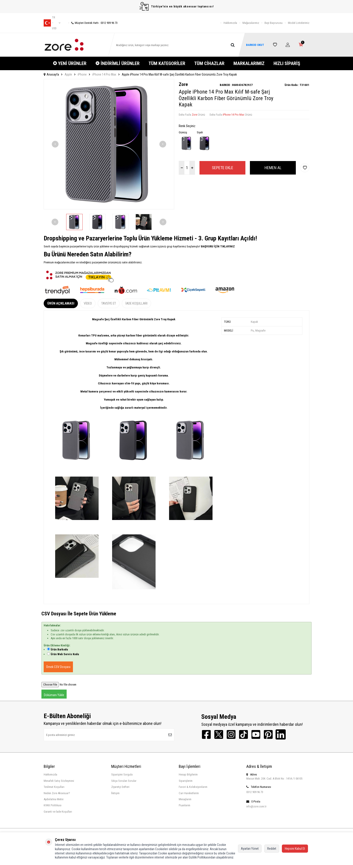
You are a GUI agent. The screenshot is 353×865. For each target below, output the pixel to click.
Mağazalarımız (250, 23)
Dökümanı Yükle (54, 695)
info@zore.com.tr (256, 806)
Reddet (271, 848)
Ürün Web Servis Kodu (65, 654)
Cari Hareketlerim (189, 793)
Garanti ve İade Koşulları (58, 811)
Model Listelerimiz (298, 23)
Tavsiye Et (108, 303)
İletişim (115, 793)
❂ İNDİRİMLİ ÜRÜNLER (117, 63)
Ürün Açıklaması (60, 303)
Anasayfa (51, 74)
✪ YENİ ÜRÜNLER (69, 63)
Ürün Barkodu (59, 649)
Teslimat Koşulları (54, 787)
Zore (183, 84)
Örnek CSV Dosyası (58, 667)
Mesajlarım (185, 799)
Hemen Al (273, 167)
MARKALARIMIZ (249, 63)
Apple (68, 74)
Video (88, 303)
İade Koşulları (136, 303)
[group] (109, 144)
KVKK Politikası (52, 805)
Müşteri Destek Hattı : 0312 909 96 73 (93, 23)
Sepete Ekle (222, 167)
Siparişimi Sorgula (122, 774)
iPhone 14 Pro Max (104, 74)
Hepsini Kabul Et (295, 848)
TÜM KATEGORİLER (167, 63)
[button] (55, 144)
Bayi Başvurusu (274, 23)
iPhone (82, 74)
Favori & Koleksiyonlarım (193, 787)
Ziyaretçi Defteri (120, 787)
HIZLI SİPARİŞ (287, 63)
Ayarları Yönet (250, 848)
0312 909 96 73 (254, 792)
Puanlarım (184, 805)
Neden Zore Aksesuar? (57, 793)
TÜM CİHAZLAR (209, 63)
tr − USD (52, 23)
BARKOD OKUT (255, 45)
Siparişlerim (185, 780)
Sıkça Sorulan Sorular (123, 780)
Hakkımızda (230, 23)
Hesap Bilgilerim (188, 774)
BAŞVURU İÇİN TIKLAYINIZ (217, 246)
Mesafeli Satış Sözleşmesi (59, 780)
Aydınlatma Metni (53, 799)
